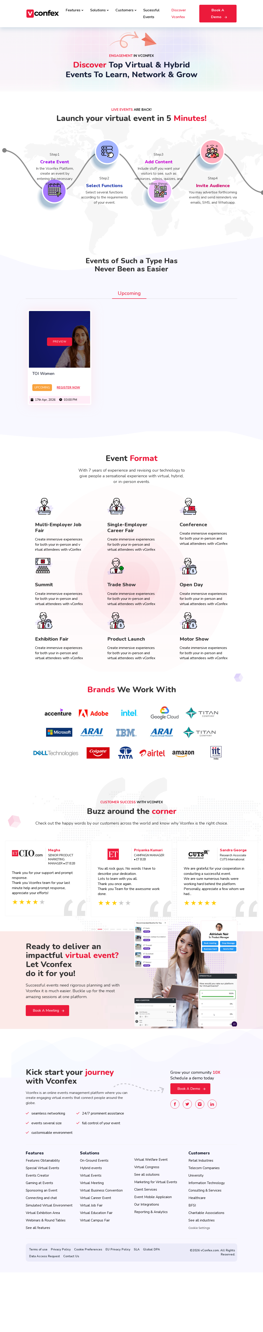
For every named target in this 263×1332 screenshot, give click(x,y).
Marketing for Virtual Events (155, 1182)
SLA (137, 1250)
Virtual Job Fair (91, 1205)
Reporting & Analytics (151, 1212)
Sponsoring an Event (41, 1190)
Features (74, 10)
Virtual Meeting (92, 1183)
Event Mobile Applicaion (153, 1197)
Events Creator (37, 1175)
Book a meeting (48, 1008)
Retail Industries (200, 1160)
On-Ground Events (94, 1160)
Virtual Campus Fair (95, 1220)
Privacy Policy (61, 1250)
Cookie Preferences (88, 1250)
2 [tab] (100, 926)
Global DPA (151, 1250)
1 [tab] (93, 926)
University (196, 1175)
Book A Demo (219, 13)
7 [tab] (131, 926)
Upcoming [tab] (129, 293)
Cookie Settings (199, 1228)
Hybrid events (91, 1168)
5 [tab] (119, 926)
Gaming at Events (39, 1183)
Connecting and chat (41, 1198)
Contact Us (71, 1256)
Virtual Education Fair (96, 1213)
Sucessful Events (151, 13)
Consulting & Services (204, 1190)
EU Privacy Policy (118, 1250)
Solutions (99, 10)
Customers (125, 10)
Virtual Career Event (95, 1198)
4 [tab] (112, 926)
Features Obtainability (43, 1160)
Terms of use (38, 1250)
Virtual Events (90, 1175)
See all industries (201, 1220)
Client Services (145, 1189)
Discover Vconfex (178, 13)
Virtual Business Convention (101, 1190)
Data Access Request (44, 1256)
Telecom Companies (204, 1168)
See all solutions (147, 1174)
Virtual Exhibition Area (43, 1213)
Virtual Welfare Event (151, 1159)
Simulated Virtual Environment (49, 1205)
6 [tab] (125, 926)
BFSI (192, 1205)
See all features (38, 1228)
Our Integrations (146, 1204)
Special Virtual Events (42, 1168)
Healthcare (197, 1198)
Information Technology (206, 1183)
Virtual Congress (146, 1167)
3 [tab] (106, 926)
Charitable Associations (206, 1213)
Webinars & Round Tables (46, 1220)
